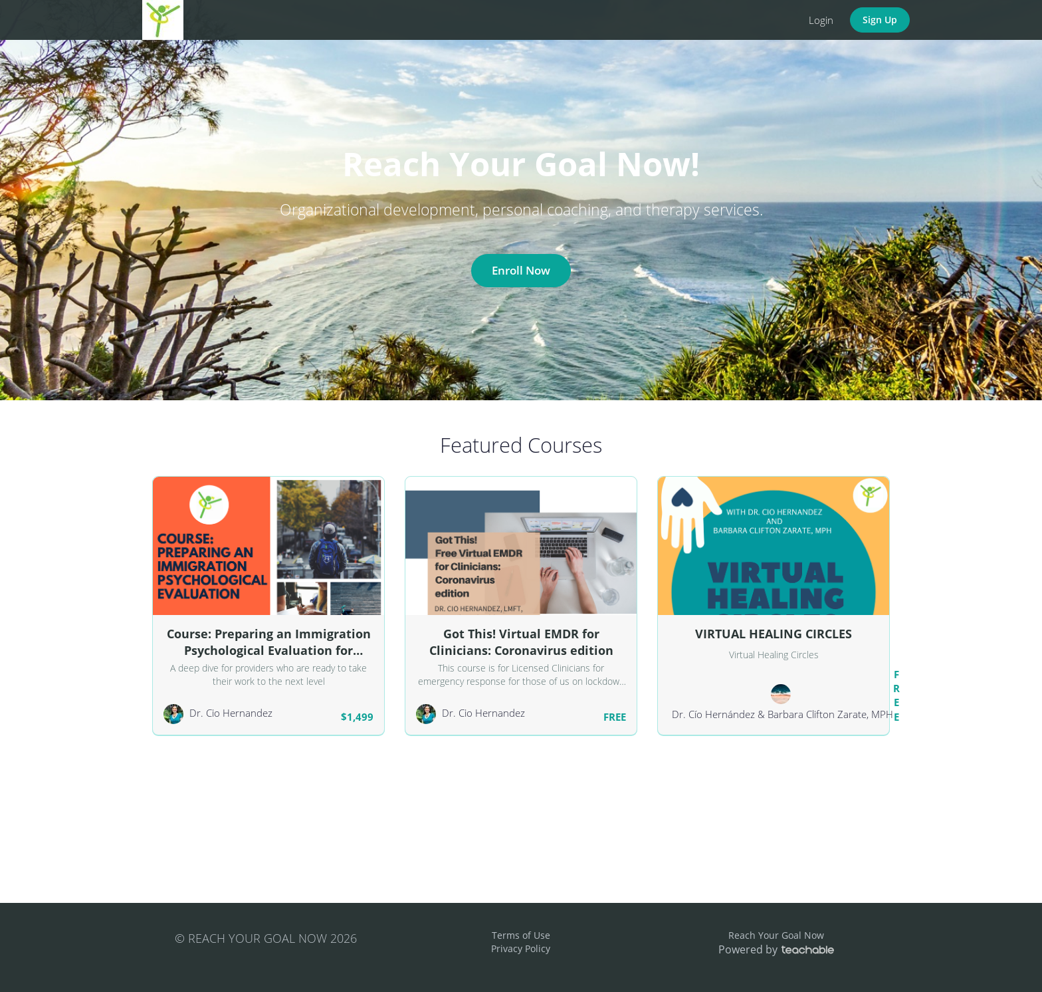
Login (821, 20)
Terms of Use (521, 935)
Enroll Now (521, 270)
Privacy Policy (520, 948)
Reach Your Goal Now (776, 935)
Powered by (776, 949)
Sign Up (880, 19)
